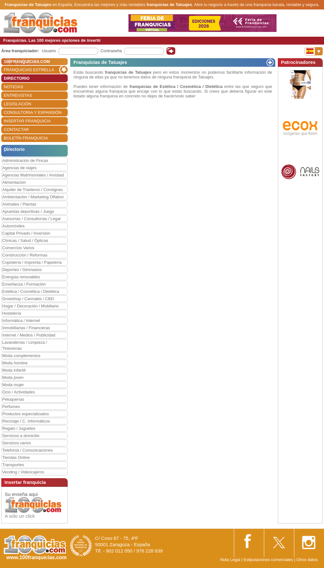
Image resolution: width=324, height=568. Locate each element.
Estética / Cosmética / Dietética (30, 291)
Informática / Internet (21, 320)
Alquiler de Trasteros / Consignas (32, 189)
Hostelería (11, 313)
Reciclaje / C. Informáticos (26, 421)
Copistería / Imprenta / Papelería (32, 262)
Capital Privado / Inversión (26, 233)
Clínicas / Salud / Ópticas (25, 240)
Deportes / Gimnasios (22, 269)
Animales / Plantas (19, 204)
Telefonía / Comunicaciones (27, 450)
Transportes (13, 464)
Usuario (49, 50)
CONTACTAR (16, 129)
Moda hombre (15, 363)
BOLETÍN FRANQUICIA (26, 138)
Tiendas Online (16, 457)
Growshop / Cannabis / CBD (28, 298)
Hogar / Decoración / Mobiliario (30, 306)
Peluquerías (13, 399)
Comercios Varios (18, 247)
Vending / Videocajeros (23, 472)
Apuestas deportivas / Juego (28, 211)
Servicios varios (16, 443)
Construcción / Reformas (24, 255)
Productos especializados (25, 413)
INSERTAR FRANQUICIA (27, 121)
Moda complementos (21, 355)
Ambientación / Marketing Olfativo (33, 196)
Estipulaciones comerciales (268, 559)
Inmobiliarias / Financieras (26, 327)
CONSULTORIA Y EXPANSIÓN (32, 112)
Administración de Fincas (25, 160)
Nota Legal (230, 559)
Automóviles (13, 226)
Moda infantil (14, 370)
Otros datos (307, 559)
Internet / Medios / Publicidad (28, 335)
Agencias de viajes (19, 167)
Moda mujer (13, 384)
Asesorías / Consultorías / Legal (31, 218)
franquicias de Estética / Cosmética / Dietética (175, 86)
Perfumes (11, 406)
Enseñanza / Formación (24, 284)
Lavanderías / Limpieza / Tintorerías (24, 345)
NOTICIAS (13, 86)
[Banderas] (314, 51)
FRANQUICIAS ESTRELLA (29, 69)
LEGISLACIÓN (17, 104)
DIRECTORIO (16, 78)
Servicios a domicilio (21, 435)
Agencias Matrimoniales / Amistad (33, 175)
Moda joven (12, 377)
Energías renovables (21, 277)
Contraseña (111, 50)
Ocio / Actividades (18, 392)
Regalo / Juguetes (18, 428)
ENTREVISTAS (18, 95)
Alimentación (14, 182)
